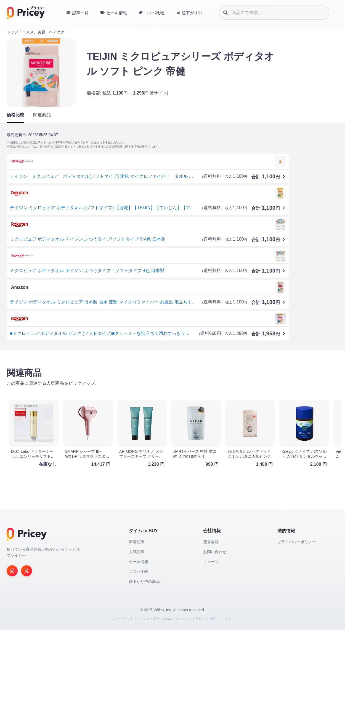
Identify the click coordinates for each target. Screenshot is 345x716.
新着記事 (136, 628)
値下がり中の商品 (144, 667)
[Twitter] (26, 656)
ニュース (211, 647)
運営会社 (211, 628)
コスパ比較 (138, 657)
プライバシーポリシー (296, 628)
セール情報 (138, 647)
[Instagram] (12, 656)
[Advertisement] (172, 397)
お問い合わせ (214, 638)
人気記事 (136, 638)
